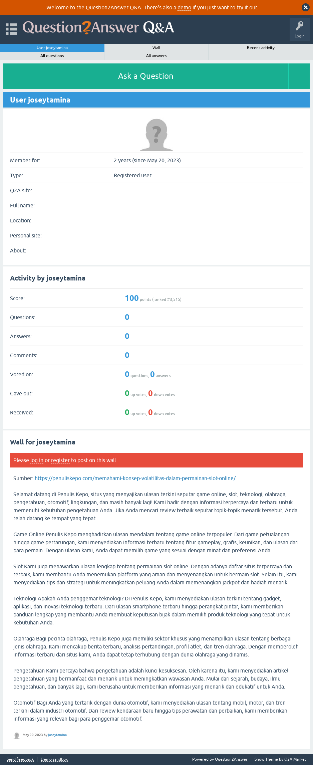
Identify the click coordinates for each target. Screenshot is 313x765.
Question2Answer (231, 759)
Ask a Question (146, 75)
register (60, 460)
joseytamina (57, 735)
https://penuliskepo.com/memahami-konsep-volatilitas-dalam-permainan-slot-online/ (135, 478)
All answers (156, 55)
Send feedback (20, 759)
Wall (156, 47)
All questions (52, 55)
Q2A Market (295, 759)
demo (184, 7)
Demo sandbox (54, 759)
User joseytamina (52, 47)
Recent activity (261, 47)
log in (36, 460)
